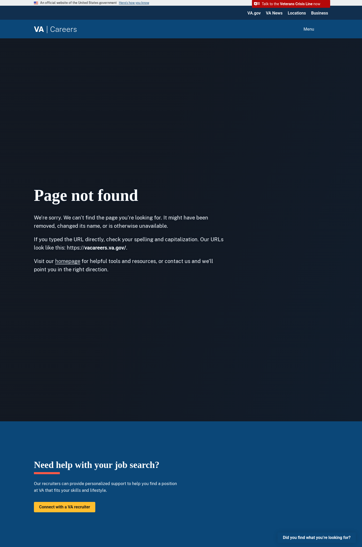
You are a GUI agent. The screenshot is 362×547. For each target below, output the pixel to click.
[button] (291, 4)
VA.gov (254, 13)
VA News (274, 13)
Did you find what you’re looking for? (317, 537)
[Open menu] (315, 29)
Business (319, 13)
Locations (297, 13)
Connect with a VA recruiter (64, 507)
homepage (67, 261)
